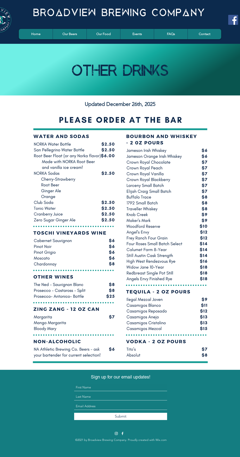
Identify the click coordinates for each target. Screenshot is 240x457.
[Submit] (120, 416)
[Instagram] (116, 433)
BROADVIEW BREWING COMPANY (119, 11)
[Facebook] (233, 20)
